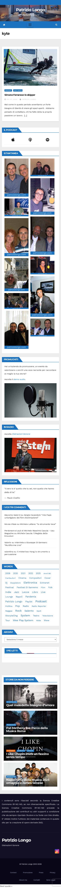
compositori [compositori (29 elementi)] (35, 578)
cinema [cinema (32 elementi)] (22, 578)
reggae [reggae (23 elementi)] (8, 611)
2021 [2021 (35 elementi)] (23, 573)
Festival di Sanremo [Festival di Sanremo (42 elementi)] (27, 587)
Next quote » (6, 886)
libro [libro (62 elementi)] (35, 592)
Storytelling (11, 702)
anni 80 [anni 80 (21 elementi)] (47, 573)
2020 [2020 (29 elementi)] (15, 573)
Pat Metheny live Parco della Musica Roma (27, 729)
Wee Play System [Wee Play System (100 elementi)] (23, 620)
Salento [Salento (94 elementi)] (29, 610)
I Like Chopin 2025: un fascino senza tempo (27, 755)
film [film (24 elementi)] (43, 587)
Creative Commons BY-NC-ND (27, 808)
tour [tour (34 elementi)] (7, 620)
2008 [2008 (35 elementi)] (7, 573)
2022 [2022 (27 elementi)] (30, 573)
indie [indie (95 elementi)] (8, 592)
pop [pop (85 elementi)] (17, 606)
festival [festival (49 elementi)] (9, 587)
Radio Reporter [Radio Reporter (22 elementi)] (39, 606)
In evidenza (11, 750)
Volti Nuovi (18, 90)
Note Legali (50, 880)
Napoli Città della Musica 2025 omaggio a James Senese (27, 781)
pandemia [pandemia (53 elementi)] (30, 596)
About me (23, 880)
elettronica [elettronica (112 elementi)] (30, 582)
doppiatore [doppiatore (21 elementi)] (15, 583)
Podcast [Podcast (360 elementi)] (41, 601)
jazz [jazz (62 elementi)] (16, 592)
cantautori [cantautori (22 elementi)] (10, 578)
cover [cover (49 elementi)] (47, 578)
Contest (13, 872)
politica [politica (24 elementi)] (8, 606)
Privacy (52, 872)
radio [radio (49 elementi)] (26, 606)
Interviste (21, 750)
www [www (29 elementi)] (46, 620)
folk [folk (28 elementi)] (50, 587)
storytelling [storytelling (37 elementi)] (11, 615)
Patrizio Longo (30, 9)
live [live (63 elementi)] (43, 592)
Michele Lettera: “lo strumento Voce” (38, 524)
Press (41, 872)
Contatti (36, 880)
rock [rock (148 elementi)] (18, 610)
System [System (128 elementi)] (25, 615)
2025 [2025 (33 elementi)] (38, 573)
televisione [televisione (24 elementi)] (47, 616)
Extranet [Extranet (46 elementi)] (44, 582)
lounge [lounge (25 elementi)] (9, 597)
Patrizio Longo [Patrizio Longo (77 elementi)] (13, 601)
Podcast (8, 90)
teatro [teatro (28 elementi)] (36, 615)
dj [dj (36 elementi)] (6, 583)
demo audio (19, 379)
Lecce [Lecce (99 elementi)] (25, 592)
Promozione (11, 724)
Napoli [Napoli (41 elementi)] (19, 596)
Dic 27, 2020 (12, 99)
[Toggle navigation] (30, 24)
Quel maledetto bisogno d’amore (30, 705)
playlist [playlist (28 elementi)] (28, 601)
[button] (56, 25)
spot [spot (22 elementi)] (39, 611)
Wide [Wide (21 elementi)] (38, 620)
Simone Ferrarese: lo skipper (19, 95)
